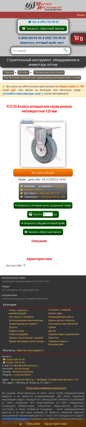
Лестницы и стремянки (21, 316)
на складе (58, 186)
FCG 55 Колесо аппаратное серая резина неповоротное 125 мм (42, 77)
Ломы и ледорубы (18, 334)
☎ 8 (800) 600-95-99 (14, 359)
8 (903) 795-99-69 (54, 38)
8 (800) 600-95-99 (29, 38)
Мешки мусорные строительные (26, 341)
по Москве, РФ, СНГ (48, 193)
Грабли (52, 327)
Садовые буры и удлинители (63, 334)
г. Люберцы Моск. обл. (52, 196)
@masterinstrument (23, 371)
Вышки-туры (55, 313)
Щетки (52, 330)
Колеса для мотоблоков (61, 320)
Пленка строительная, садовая (26, 337)
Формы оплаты (33, 189)
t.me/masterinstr (22, 374)
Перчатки (53, 337)
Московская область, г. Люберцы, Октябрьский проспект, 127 (44, 379)
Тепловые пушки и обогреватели (58, 343)
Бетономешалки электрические (26, 320)
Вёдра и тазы (16, 330)
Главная (8, 72)
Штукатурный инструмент (23, 323)
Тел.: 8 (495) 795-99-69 (45, 22)
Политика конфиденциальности (46, 388)
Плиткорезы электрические (63, 323)
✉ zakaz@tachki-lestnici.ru (24, 365)
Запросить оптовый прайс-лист (42, 43)
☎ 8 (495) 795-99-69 (14, 362)
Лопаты (13, 327)
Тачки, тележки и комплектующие (18, 311)
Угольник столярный (59, 309)
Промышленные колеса (49, 72)
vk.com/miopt (22, 368)
